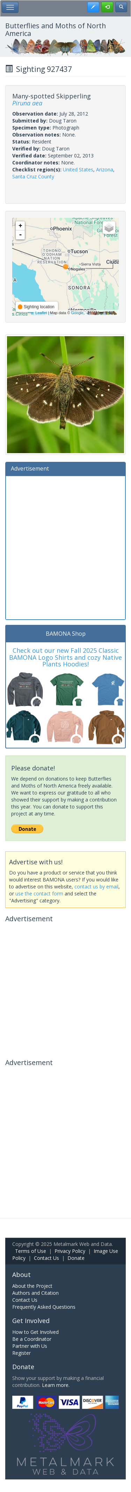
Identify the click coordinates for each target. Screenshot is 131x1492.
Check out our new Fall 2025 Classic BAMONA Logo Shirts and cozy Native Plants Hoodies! (65, 657)
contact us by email (96, 886)
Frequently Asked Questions (43, 1306)
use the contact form (39, 893)
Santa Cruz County (33, 176)
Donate (76, 1258)
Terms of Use (30, 1251)
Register (21, 1353)
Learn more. (56, 1385)
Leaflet (41, 313)
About (21, 1274)
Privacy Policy (69, 1251)
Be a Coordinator (31, 1339)
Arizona (104, 169)
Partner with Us (29, 1346)
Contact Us (46, 1258)
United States (78, 169)
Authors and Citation (35, 1293)
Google (77, 313)
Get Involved (31, 1320)
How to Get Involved (35, 1332)
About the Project (32, 1286)
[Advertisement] (65, 546)
